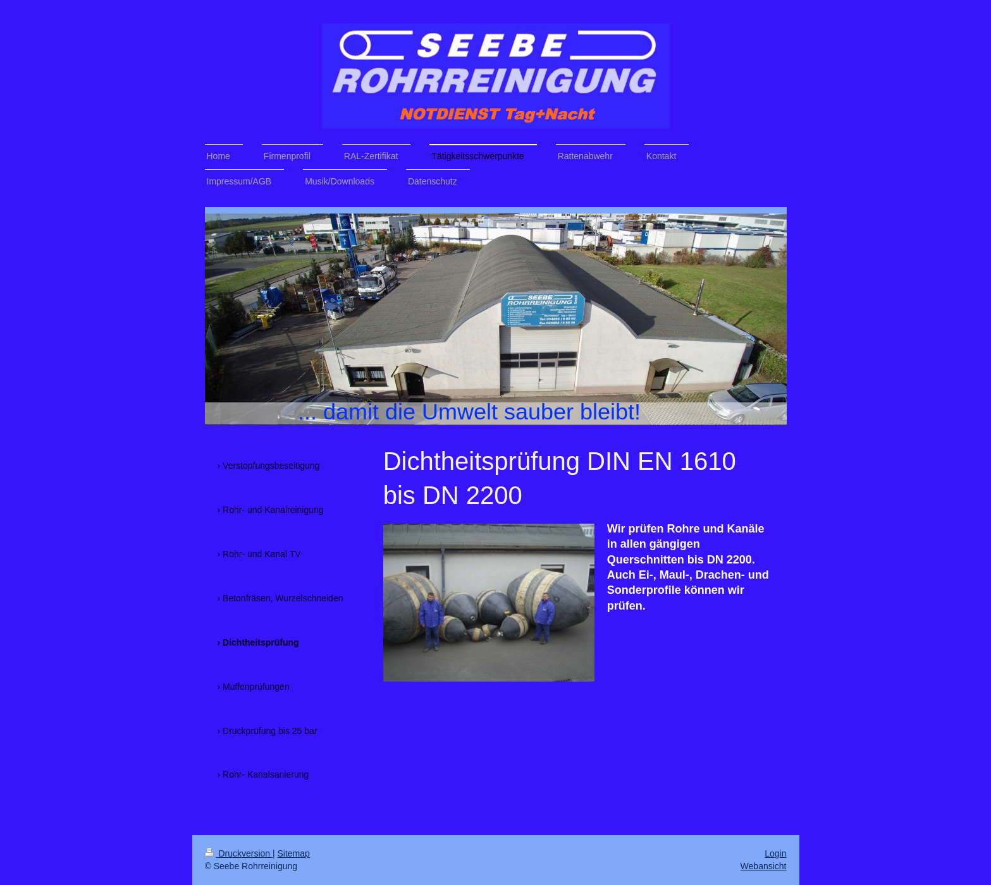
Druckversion (239, 853)
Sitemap (294, 853)
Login (775, 853)
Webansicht (764, 866)
